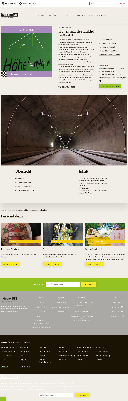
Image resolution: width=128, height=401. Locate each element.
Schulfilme (61, 303)
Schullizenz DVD (110, 72)
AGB (42, 303)
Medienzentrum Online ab (112, 78)
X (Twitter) (116, 316)
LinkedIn (116, 307)
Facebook (116, 303)
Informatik (6, 356)
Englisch (100, 347)
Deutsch (62, 347)
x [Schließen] (3, 399)
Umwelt (4, 366)
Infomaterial (79, 15)
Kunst (22, 356)
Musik (4, 360)
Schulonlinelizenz (111, 75)
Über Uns (41, 15)
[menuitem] (120, 3)
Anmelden (88, 284)
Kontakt (42, 312)
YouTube (116, 312)
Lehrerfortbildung (66, 356)
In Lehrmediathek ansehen (109, 55)
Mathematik (82, 356)
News (91, 15)
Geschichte (44, 352)
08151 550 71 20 (10, 3)
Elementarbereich (85, 347)
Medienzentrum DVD (112, 69)
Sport (79, 360)
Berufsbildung (8, 347)
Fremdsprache (8, 352)
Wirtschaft (25, 366)
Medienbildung (103, 356)
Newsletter (38, 284)
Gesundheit (82, 352)
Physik (23, 360)
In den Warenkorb (110, 86)
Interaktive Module (61, 307)
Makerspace (66, 15)
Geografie (25, 352)
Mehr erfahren (10, 264)
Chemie (42, 347)
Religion (62, 360)
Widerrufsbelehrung (42, 328)
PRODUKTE (53, 15)
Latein (42, 356)
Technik (99, 360)
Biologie (24, 347)
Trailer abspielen (67, 87)
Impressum (42, 307)
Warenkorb (101, 15)
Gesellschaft (64, 352)
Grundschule (102, 352)
